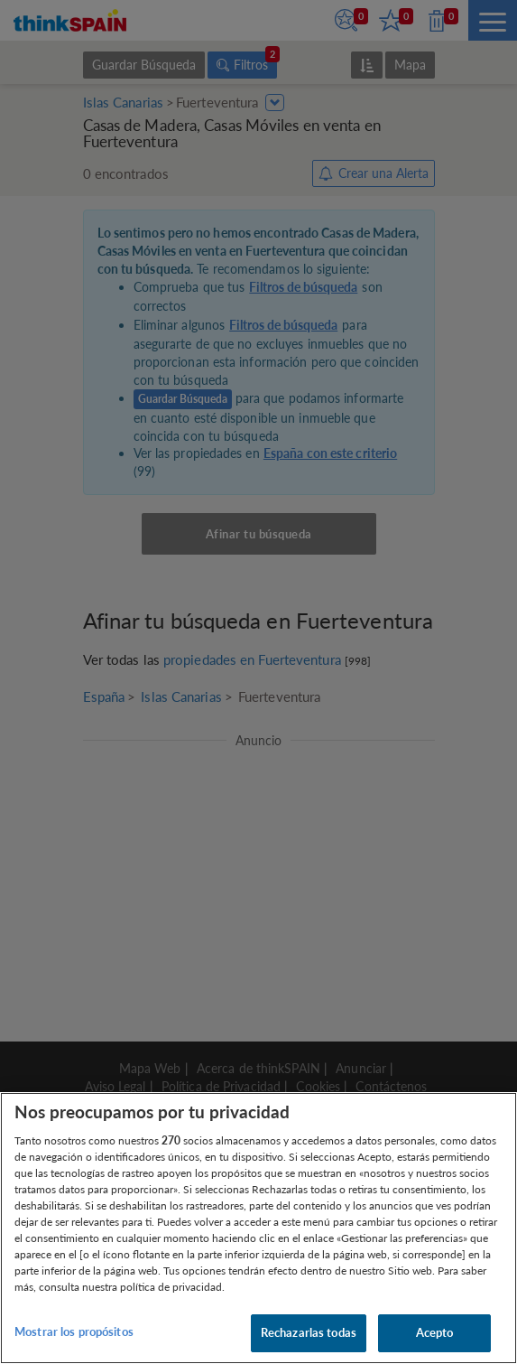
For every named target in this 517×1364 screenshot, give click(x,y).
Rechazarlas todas (308, 1332)
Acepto (435, 1332)
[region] (258, 1228)
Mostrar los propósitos (74, 1331)
